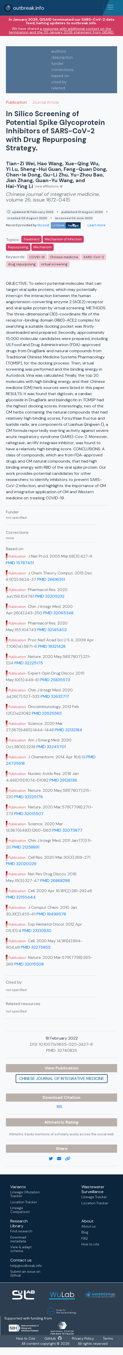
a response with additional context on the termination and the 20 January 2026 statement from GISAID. (61, 30)
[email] (61, 1159)
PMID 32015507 (29, 813)
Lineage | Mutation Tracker (25, 1194)
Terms (108, 1338)
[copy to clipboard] (69, 1159)
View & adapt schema (21, 1249)
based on (60, 75)
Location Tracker (23, 1202)
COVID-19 (37, 257)
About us (88, 1226)
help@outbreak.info (26, 1266)
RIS (59, 1106)
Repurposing (18, 247)
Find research (21, 1231)
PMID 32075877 (67, 830)
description (62, 57)
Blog (84, 1232)
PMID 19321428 (51, 646)
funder (57, 63)
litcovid (59, 225)
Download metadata (18, 1239)
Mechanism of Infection (63, 239)
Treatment (31, 239)
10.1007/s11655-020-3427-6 (66, 1044)
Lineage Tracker (94, 1197)
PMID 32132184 (68, 730)
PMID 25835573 (55, 679)
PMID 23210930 (36, 930)
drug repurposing (22, 264)
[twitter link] (53, 1159)
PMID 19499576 (51, 914)
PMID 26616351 (51, 579)
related (58, 88)
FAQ (84, 1238)
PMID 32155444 (21, 897)
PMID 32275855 (36, 947)
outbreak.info (24, 8)
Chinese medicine (64, 257)
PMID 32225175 (28, 663)
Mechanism (42, 247)
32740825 (67, 1050)
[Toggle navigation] (110, 7)
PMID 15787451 (20, 562)
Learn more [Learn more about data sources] (96, 225)
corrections (62, 69)
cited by (59, 82)
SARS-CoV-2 (93, 257)
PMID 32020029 (21, 863)
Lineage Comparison (20, 1210)
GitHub (53, 1338)
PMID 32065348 (58, 613)
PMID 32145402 (52, 629)
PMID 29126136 (63, 780)
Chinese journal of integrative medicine (61, 1078)
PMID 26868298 (55, 880)
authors (58, 51)
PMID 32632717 (55, 696)
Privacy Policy (83, 1338)
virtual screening (54, 264)
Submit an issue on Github (25, 1273)
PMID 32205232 (49, 596)
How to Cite (26, 1338)
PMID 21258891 (25, 847)
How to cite (90, 1244)
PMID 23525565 (47, 713)
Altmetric (54, 1122)
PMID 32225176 (28, 796)
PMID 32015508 (29, 964)
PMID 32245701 (51, 746)
